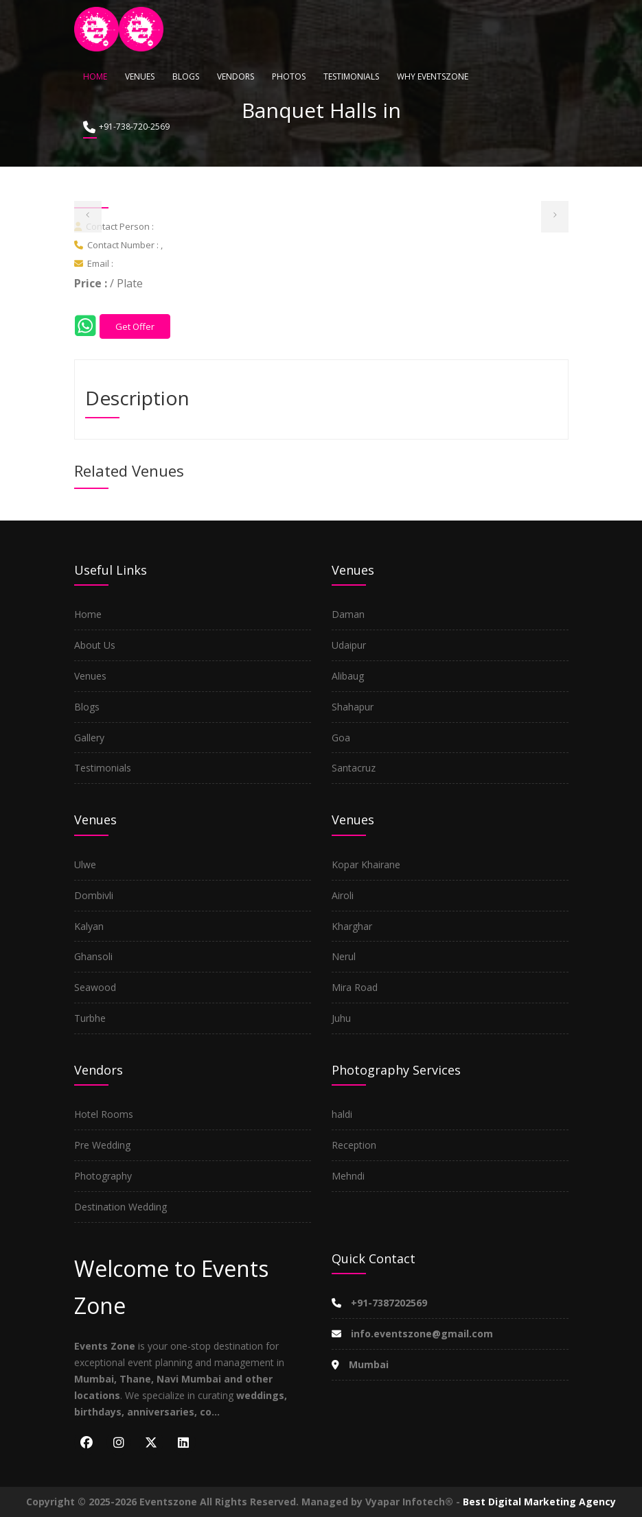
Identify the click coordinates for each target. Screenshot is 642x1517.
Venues (139, 76)
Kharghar (352, 926)
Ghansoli (93, 956)
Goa (341, 737)
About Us (94, 645)
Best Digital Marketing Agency (539, 1501)
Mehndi (348, 1175)
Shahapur (353, 706)
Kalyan (89, 926)
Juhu (341, 1018)
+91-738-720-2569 (126, 127)
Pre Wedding (102, 1144)
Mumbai (360, 1364)
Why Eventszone (432, 76)
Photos (289, 76)
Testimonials (351, 76)
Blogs (185, 76)
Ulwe (85, 864)
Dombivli (93, 895)
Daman (348, 614)
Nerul (344, 956)
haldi (342, 1114)
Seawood (95, 987)
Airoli (343, 895)
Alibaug (348, 675)
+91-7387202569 (379, 1302)
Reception (354, 1144)
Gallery (89, 737)
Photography (103, 1175)
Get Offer (134, 326)
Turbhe (90, 1018)
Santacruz (354, 767)
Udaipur (349, 645)
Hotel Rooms (103, 1114)
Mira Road (355, 987)
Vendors (235, 76)
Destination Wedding (120, 1206)
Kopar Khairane (366, 864)
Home (95, 76)
